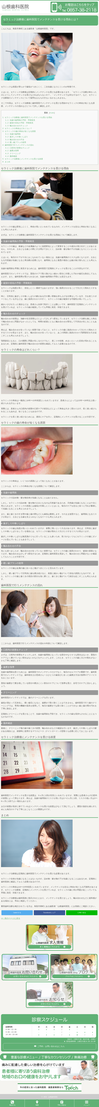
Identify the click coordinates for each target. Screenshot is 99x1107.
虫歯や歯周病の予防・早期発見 (20, 120)
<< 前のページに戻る (10, 918)
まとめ (6, 162)
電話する (12, 1104)
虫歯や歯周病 (13, 134)
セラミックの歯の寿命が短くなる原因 (19, 131)
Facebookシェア (49, 913)
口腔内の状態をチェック (17, 148)
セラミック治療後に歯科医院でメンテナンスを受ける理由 (27, 117)
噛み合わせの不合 (14, 140)
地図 (37, 1104)
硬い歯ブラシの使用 (15, 142)
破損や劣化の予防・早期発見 (19, 123)
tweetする (17, 913)
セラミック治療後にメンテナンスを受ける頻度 (22, 159)
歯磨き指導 (12, 151)
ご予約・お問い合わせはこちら (50, 1045)
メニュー (87, 1104)
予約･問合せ (62, 1104)
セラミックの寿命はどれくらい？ (17, 128)
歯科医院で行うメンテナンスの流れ (18, 145)
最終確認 (11, 156)
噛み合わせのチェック (16, 126)
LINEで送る (82, 913)
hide (52, 113)
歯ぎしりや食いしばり (16, 137)
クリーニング (13, 153)
